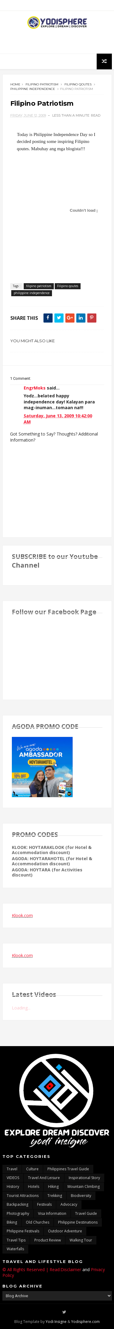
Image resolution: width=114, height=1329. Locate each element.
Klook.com (22, 915)
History (13, 1186)
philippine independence (32, 89)
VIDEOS (13, 1177)
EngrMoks (35, 388)
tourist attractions (23, 1195)
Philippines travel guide (68, 1169)
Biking (12, 1222)
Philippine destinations (78, 1222)
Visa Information (52, 1213)
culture (32, 1169)
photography (18, 1213)
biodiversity (81, 1195)
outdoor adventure (65, 1231)
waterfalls (15, 1248)
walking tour (81, 1240)
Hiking (53, 1186)
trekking (54, 1195)
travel (12, 1169)
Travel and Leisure (44, 1177)
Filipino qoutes (78, 84)
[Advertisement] (57, 41)
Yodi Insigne (56, 1321)
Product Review (47, 1240)
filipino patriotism (42, 84)
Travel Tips (16, 1240)
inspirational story (84, 1177)
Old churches (37, 1222)
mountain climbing (83, 1186)
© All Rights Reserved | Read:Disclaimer (41, 1269)
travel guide (86, 1213)
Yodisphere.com (85, 1321)
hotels (33, 1186)
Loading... (21, 1008)
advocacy (68, 1204)
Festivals (44, 1204)
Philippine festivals (23, 1231)
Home (15, 84)
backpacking (17, 1204)
